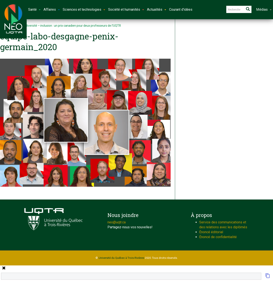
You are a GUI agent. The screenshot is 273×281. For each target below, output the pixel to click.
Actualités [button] (156, 9)
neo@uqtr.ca (116, 222)
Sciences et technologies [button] (84, 9)
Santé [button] (34, 9)
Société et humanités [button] (126, 9)
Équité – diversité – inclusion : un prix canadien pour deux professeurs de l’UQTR (67, 25)
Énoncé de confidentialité (218, 237)
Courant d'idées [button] (180, 9)
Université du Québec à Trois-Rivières (121, 257)
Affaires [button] (52, 9)
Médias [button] (264, 9)
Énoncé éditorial (211, 232)
